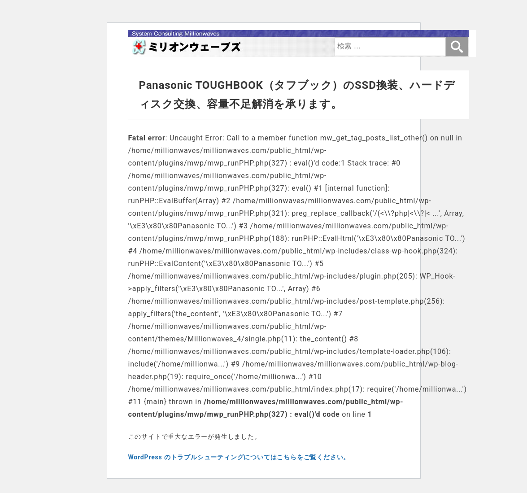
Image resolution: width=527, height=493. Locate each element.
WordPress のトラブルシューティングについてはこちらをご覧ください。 (239, 457)
